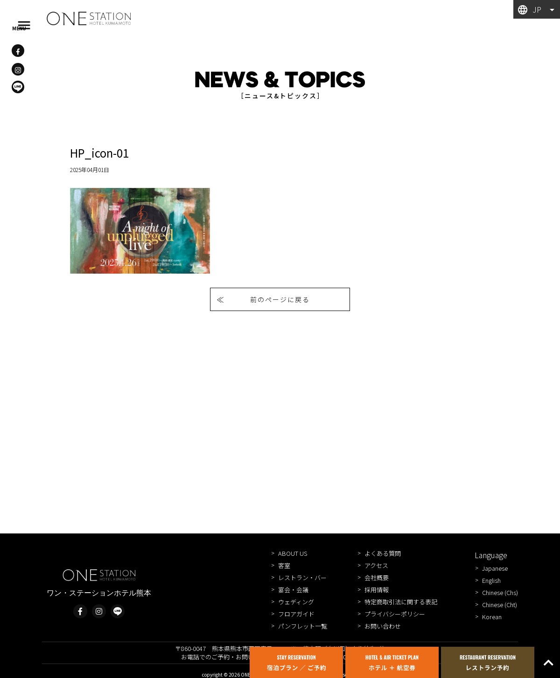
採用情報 (376, 589)
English (491, 580)
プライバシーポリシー (394, 613)
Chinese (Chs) (500, 592)
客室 (284, 565)
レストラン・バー (302, 577)
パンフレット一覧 (302, 626)
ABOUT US (292, 553)
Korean (492, 616)
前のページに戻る (280, 299)
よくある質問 (382, 553)
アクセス (376, 565)
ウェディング (296, 601)
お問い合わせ (382, 626)
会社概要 (376, 577)
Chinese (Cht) (499, 604)
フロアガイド (296, 613)
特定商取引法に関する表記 (400, 601)
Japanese (495, 568)
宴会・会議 (293, 589)
